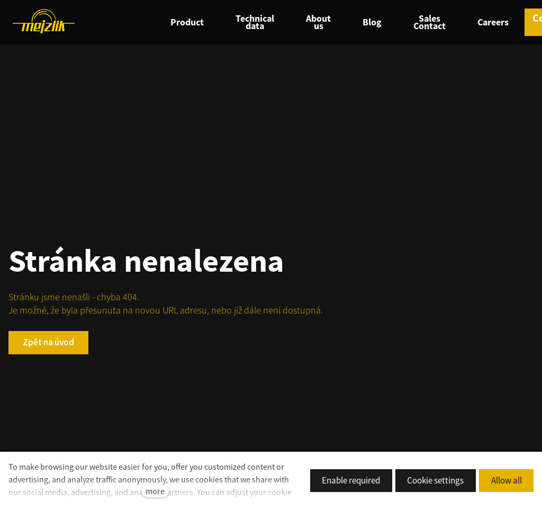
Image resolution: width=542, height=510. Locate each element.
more (155, 491)
